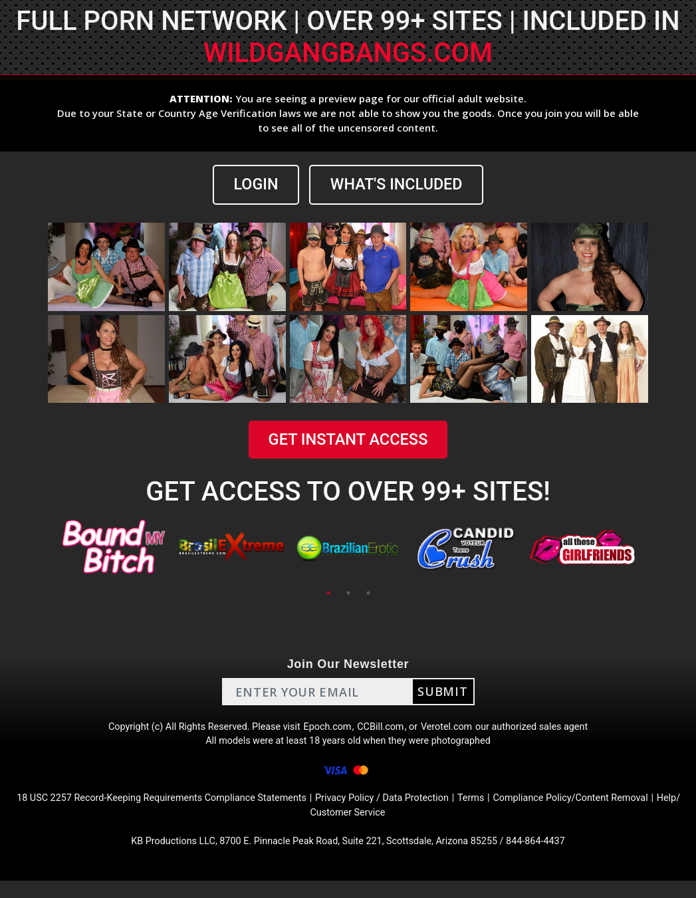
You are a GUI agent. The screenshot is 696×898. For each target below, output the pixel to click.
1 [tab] (328, 594)
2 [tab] (348, 594)
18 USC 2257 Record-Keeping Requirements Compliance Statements (182, 810)
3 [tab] (368, 594)
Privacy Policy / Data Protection (426, 810)
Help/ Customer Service (372, 826)
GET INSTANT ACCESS (348, 440)
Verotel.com (456, 730)
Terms (523, 810)
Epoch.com (327, 730)
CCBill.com (384, 730)
